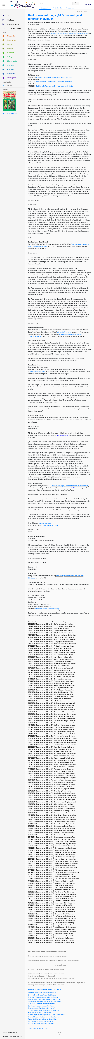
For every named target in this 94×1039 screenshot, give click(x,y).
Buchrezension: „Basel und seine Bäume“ (41, 1008)
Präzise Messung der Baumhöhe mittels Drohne (43, 1017)
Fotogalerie (70, 8)
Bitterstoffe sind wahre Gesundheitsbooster (42, 995)
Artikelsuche (57, 8)
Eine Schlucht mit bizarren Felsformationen (42, 993)
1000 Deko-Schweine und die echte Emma (41, 1004)
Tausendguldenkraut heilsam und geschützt (42, 1019)
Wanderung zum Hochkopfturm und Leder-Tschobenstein (46, 1015)
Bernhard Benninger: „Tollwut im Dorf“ (40, 1012)
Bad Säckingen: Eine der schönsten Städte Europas (44, 999)
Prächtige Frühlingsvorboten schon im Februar (43, 997)
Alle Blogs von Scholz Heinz (38, 1028)
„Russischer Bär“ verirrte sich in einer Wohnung (43, 1010)
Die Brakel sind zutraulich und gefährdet (41, 1023)
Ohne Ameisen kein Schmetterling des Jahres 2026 (44, 1001)
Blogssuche (45, 8)
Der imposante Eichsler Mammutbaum (40, 1021)
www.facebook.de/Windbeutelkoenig (47, 609)
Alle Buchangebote (10, 113)
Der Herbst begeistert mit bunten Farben (41, 1006)
